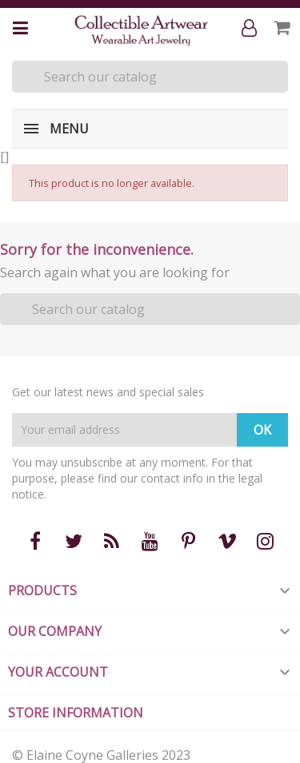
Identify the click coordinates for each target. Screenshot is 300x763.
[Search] (150, 77)
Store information (75, 712)
